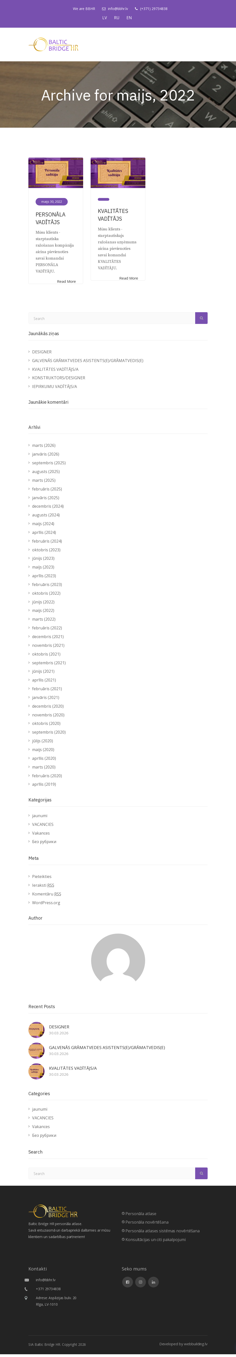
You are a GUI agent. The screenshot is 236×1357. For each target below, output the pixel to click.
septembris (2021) (49, 665)
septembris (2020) (49, 735)
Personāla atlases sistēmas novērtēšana (162, 1234)
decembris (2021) (48, 639)
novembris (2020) (48, 717)
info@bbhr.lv (118, 8)
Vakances (41, 836)
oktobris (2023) (46, 552)
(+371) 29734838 (154, 8)
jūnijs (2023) (43, 561)
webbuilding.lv (196, 1346)
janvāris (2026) (45, 457)
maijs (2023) (43, 570)
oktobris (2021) (46, 657)
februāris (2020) (47, 778)
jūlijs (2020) (42, 744)
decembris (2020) (48, 709)
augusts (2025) (46, 474)
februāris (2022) (47, 631)
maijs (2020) (43, 752)
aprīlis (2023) (44, 579)
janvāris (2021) (45, 700)
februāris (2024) (47, 544)
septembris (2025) (49, 466)
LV (104, 17)
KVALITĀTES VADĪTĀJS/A (55, 372)
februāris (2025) (47, 491)
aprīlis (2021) (44, 683)
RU (116, 17)
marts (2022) (44, 622)
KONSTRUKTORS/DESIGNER (58, 381)
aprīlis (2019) (44, 787)
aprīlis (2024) (44, 535)
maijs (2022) (43, 613)
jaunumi (39, 818)
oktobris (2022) (46, 596)
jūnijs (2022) (43, 604)
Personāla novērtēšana (147, 1225)
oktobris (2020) (46, 726)
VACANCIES (43, 827)
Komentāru (46, 896)
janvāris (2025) (45, 500)
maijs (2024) (43, 526)
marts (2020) (44, 770)
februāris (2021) (47, 691)
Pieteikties (42, 879)
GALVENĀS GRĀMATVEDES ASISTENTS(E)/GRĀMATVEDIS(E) (87, 363)
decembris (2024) (48, 509)
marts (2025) (44, 483)
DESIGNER (42, 355)
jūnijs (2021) (43, 674)
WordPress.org (46, 905)
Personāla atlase (140, 1216)
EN (129, 17)
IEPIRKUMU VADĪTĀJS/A (54, 389)
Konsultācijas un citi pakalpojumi (155, 1242)
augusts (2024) (46, 518)
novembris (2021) (48, 648)
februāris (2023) (47, 587)
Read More (66, 282)
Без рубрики (44, 844)
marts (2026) (44, 448)
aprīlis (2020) (44, 761)
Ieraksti (43, 888)
